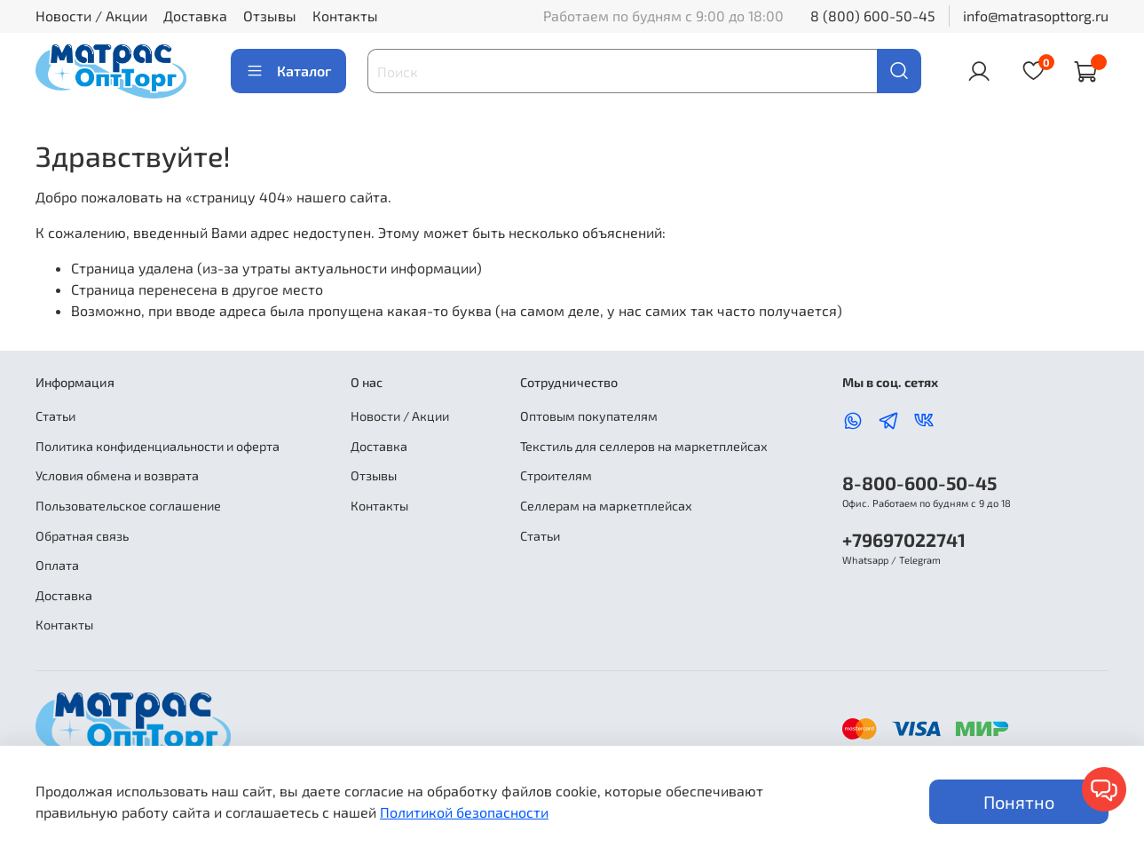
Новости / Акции (91, 15)
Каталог (288, 71)
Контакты (345, 15)
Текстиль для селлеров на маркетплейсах (644, 446)
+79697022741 (904, 539)
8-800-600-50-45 (919, 482)
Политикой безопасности (464, 811)
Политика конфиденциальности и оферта (158, 446)
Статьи (55, 416)
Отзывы (269, 15)
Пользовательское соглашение (128, 505)
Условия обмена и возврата (117, 475)
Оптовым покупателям (589, 416)
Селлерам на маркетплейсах (606, 505)
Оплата (57, 565)
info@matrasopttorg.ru (1035, 15)
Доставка (195, 15)
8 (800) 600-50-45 (872, 15)
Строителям (556, 475)
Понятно (1018, 801)
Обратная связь (82, 535)
